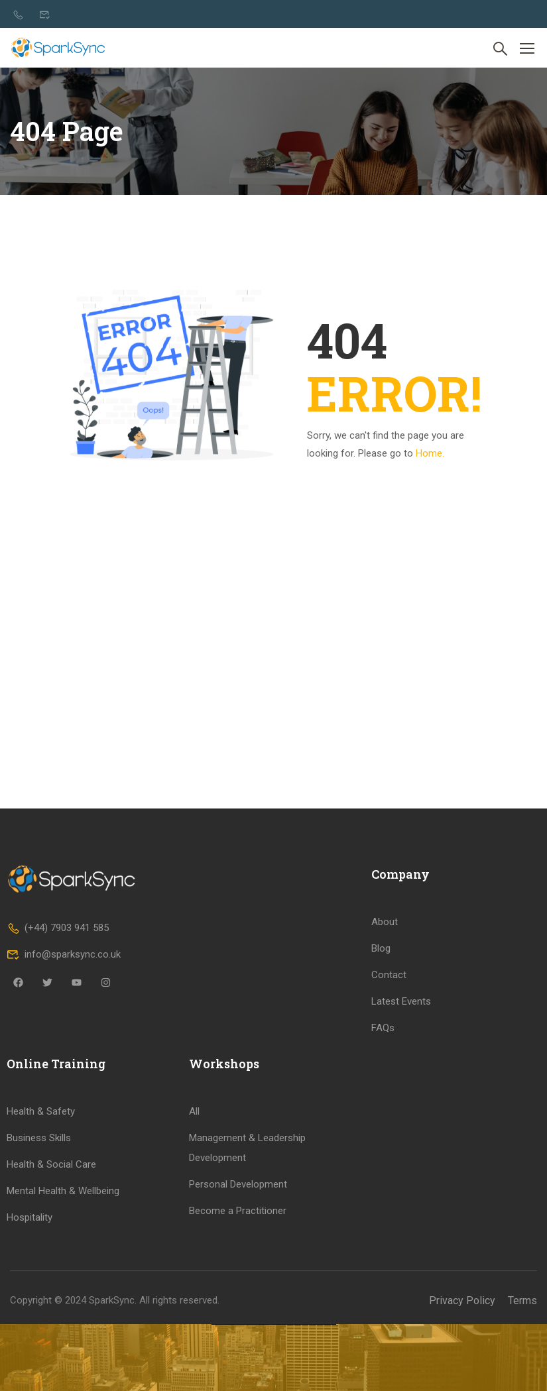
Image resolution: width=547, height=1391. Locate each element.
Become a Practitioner (237, 1345)
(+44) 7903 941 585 (58, 1063)
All (194, 1246)
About (384, 1056)
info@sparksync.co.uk (64, 1089)
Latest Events (401, 1136)
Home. (430, 453)
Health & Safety (41, 1246)
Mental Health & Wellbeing (63, 1325)
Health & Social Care (51, 1299)
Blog (381, 1083)
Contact (388, 1109)
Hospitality (29, 1352)
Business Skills (39, 1272)
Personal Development (238, 1319)
